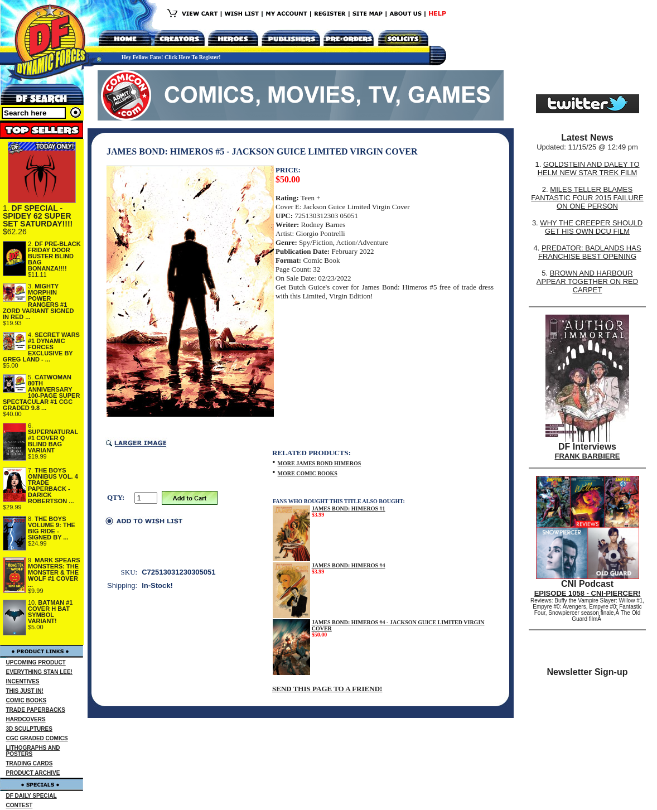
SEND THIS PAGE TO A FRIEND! (327, 688)
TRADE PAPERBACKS (36, 710)
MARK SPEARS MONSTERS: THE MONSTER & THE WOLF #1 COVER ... (54, 572)
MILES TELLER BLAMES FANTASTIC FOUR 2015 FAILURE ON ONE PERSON (587, 197)
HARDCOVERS (26, 719)
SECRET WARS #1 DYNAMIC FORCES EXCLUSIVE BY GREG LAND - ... (41, 347)
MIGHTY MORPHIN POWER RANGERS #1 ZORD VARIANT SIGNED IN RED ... (38, 301)
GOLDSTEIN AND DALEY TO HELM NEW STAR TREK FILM (589, 168)
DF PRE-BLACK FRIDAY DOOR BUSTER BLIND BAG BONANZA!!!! (54, 256)
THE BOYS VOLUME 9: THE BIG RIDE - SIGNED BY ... (51, 528)
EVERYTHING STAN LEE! (39, 672)
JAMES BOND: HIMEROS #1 (348, 508)
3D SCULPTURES (29, 729)
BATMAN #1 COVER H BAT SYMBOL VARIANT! (50, 611)
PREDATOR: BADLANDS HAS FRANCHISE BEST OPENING (589, 252)
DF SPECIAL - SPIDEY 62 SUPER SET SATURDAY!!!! (38, 216)
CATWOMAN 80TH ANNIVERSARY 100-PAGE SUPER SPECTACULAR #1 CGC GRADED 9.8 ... (41, 392)
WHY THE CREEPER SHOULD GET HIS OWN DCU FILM (591, 227)
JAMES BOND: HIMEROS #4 (348, 565)
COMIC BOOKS (26, 700)
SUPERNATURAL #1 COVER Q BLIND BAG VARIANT (53, 441)
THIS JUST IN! (25, 691)
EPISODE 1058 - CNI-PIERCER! (587, 593)
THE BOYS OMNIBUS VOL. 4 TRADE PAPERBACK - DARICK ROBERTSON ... (53, 485)
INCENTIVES (23, 681)
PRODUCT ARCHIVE (33, 773)
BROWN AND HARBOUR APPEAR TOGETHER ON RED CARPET (587, 281)
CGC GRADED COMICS (37, 738)
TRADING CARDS (29, 763)
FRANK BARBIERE (587, 456)
